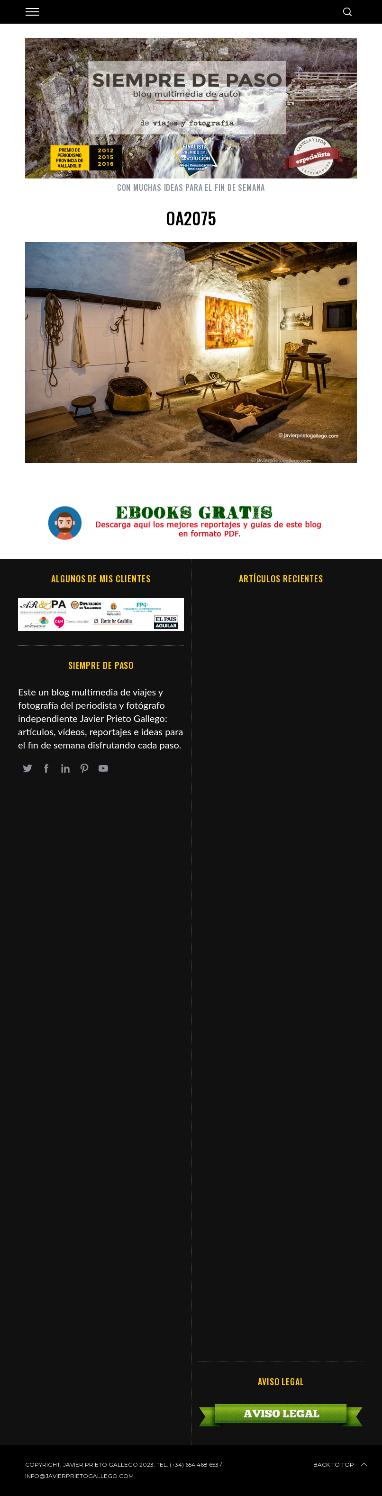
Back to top (341, 1465)
